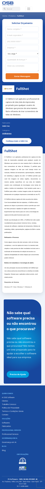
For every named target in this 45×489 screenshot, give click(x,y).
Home (4, 16)
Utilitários (7, 133)
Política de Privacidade (10, 408)
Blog (4, 450)
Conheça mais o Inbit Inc (17, 141)
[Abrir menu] (28, 8)
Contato (5, 414)
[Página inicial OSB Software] (8, 3)
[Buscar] (5, 9)
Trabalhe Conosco (9, 404)
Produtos (12, 16)
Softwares (6, 423)
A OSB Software (8, 397)
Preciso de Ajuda (18, 374)
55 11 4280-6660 (22, 486)
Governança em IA (9, 442)
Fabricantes (6, 426)
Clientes (5, 401)
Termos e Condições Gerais (13, 411)
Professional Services (10, 434)
